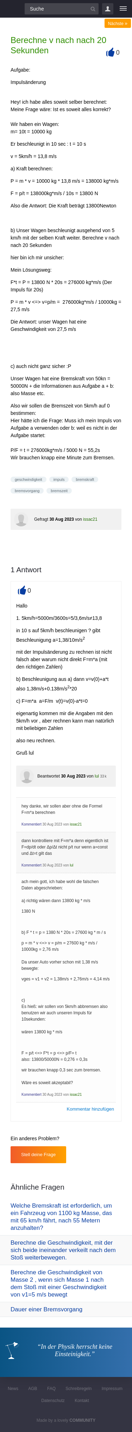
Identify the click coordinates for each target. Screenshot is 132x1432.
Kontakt (82, 1400)
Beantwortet (48, 776)
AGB (32, 1388)
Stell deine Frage (38, 1154)
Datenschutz (53, 1400)
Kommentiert (31, 824)
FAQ (51, 1388)
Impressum (112, 1388)
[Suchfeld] (62, 8)
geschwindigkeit (28, 479)
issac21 (90, 519)
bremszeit (59, 491)
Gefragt (41, 519)
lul (97, 776)
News (13, 1388)
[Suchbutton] (93, 8)
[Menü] (123, 8)
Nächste (117, 23)
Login (107, 8)
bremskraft (85, 479)
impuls (59, 479)
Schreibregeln (78, 1388)
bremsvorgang (27, 491)
